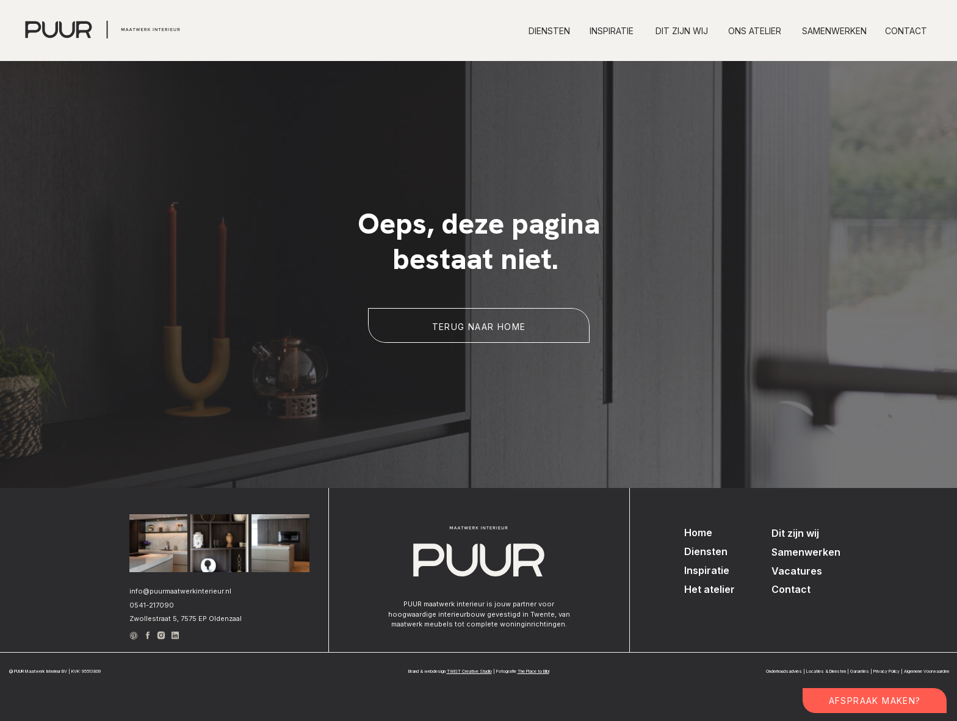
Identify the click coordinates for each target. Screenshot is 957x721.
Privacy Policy (886, 671)
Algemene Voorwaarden (926, 671)
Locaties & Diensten (826, 671)
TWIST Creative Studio (469, 671)
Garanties (859, 671)
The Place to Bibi (533, 671)
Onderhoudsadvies (784, 671)
